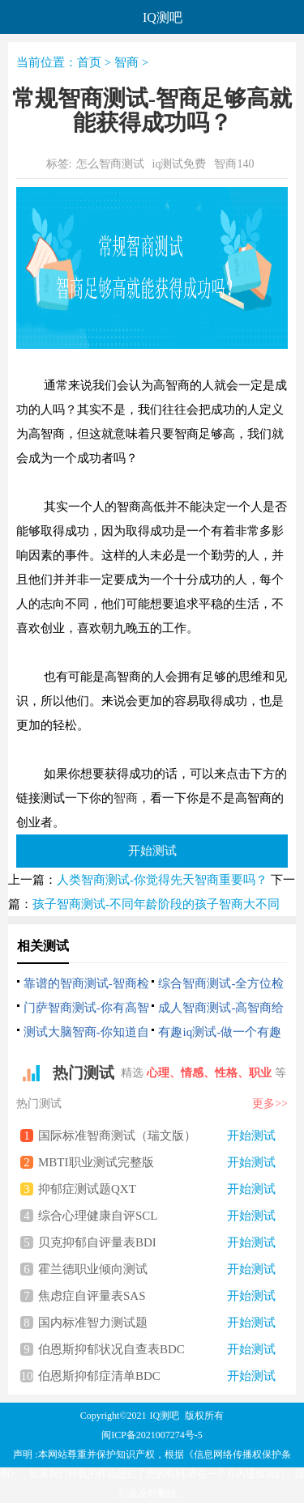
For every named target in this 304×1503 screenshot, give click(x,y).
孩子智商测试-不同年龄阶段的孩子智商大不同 (156, 904)
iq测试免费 (179, 164)
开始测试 (152, 850)
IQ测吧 (165, 1415)
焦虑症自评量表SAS (157, 1295)
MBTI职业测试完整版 (157, 1162)
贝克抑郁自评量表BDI (157, 1242)
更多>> (270, 1104)
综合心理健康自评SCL (157, 1215)
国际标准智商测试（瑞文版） (157, 1135)
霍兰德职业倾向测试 (157, 1269)
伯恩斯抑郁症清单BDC (157, 1375)
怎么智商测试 (110, 164)
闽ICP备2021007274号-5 (152, 1435)
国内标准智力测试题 (157, 1322)
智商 (126, 62)
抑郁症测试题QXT (157, 1188)
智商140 (234, 164)
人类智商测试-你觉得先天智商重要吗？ (162, 879)
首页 (89, 62)
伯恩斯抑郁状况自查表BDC (157, 1349)
